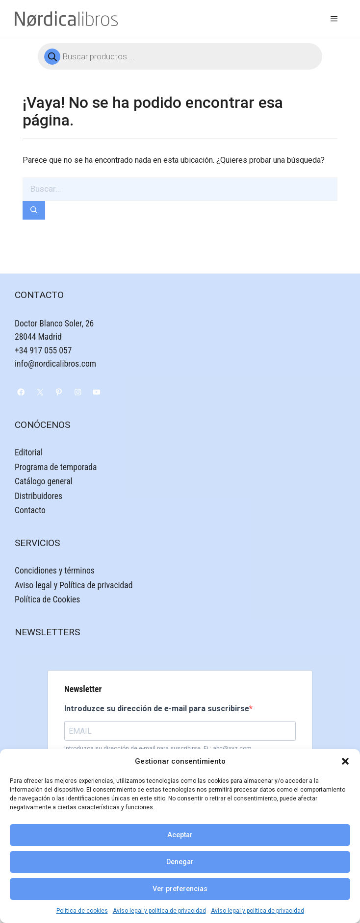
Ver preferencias (180, 889)
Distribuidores (38, 496)
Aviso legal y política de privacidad (159, 910)
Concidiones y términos (55, 570)
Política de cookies (82, 910)
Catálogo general (44, 481)
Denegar (180, 862)
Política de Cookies (47, 599)
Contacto (30, 510)
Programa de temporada (56, 467)
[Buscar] (34, 210)
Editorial (29, 452)
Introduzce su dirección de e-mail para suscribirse (156, 708)
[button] (345, 761)
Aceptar (180, 835)
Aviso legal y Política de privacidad (73, 585)
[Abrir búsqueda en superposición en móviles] (180, 56)
